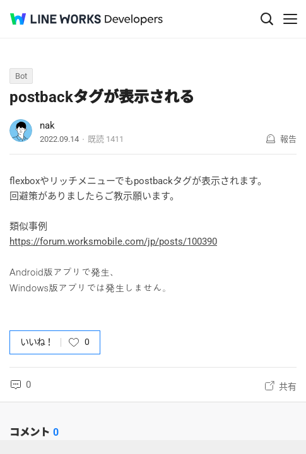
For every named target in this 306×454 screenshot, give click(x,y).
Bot (21, 76)
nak (47, 125)
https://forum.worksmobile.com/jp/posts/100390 (113, 241)
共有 (288, 386)
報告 (288, 139)
